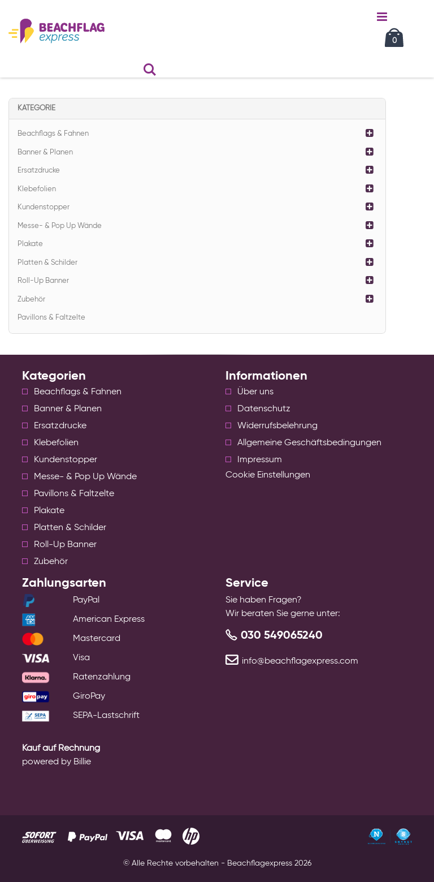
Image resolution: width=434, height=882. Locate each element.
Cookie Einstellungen (267, 475)
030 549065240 (282, 636)
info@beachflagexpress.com (300, 661)
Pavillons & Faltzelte (51, 317)
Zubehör (31, 299)
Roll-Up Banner (43, 281)
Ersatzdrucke (39, 170)
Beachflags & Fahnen (53, 133)
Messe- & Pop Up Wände (60, 226)
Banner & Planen (45, 152)
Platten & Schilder (47, 262)
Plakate (30, 244)
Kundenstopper (44, 207)
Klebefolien (37, 189)
